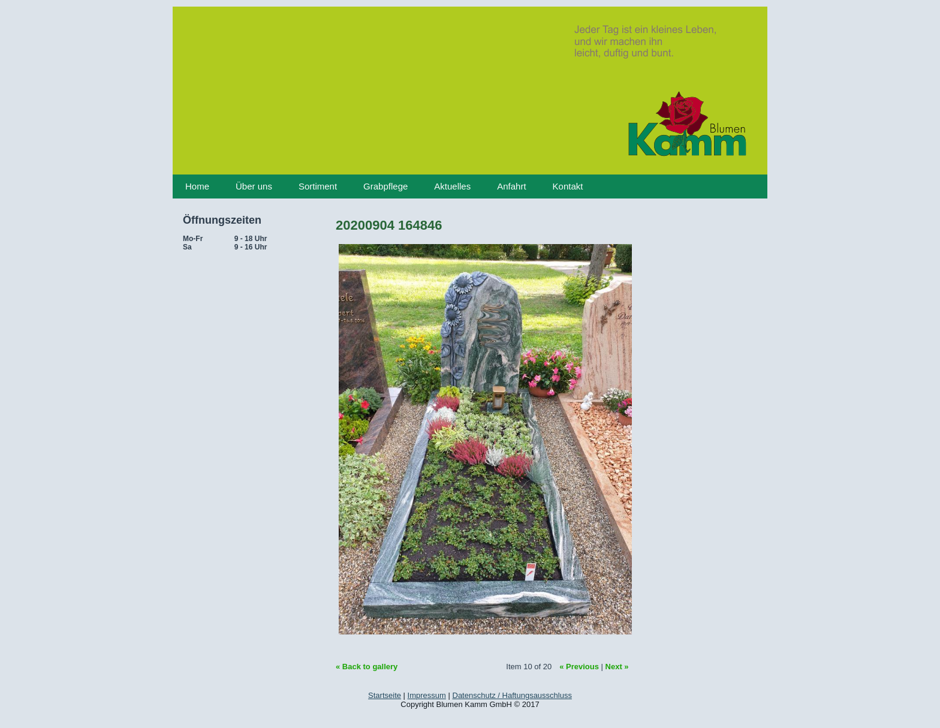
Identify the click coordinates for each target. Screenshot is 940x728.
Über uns (254, 186)
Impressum (427, 695)
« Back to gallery (366, 666)
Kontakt (568, 186)
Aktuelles (452, 186)
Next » (617, 666)
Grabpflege (385, 186)
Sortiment (318, 186)
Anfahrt (511, 186)
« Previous (579, 666)
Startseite (384, 695)
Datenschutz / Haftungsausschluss (512, 695)
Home (197, 186)
